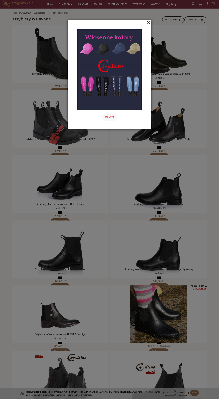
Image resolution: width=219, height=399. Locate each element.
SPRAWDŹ (109, 117)
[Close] (148, 22)
